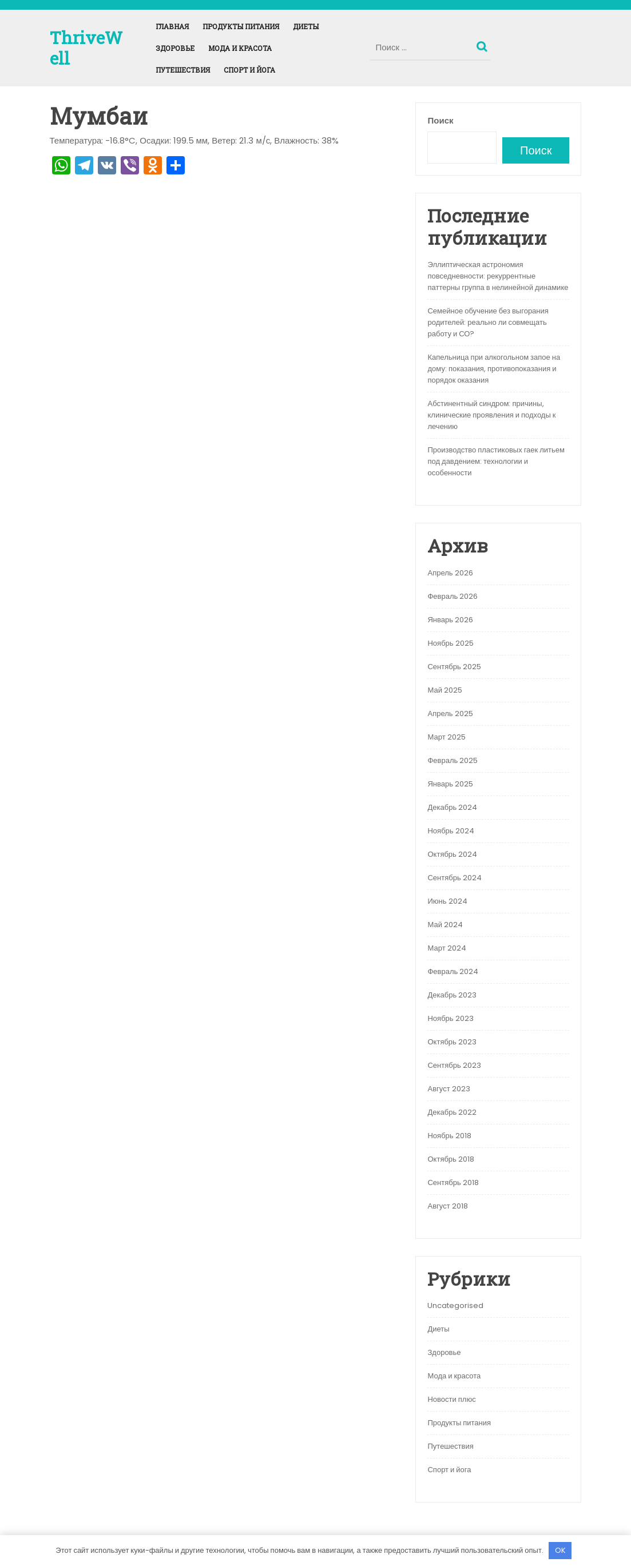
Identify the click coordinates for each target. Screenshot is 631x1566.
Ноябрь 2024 (450, 830)
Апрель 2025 (450, 713)
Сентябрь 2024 (454, 877)
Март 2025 (446, 737)
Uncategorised (455, 1305)
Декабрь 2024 (452, 807)
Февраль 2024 (452, 971)
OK (560, 1550)
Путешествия (183, 69)
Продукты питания (241, 26)
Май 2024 (444, 924)
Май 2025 (444, 690)
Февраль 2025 (452, 760)
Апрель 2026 (450, 572)
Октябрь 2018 (450, 1159)
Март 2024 (446, 948)
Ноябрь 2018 (449, 1135)
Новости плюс (451, 1399)
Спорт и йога (249, 69)
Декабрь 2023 (452, 994)
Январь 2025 (450, 783)
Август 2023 (448, 1088)
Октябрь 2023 (451, 1041)
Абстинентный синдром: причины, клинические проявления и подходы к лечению (491, 415)
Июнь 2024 (447, 901)
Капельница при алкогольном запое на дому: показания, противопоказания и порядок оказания (493, 368)
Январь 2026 (450, 619)
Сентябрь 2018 (452, 1182)
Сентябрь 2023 (454, 1065)
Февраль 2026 (452, 596)
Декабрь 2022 (452, 1112)
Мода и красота (240, 48)
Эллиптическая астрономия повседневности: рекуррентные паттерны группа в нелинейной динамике (497, 276)
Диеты (306, 26)
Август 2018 (447, 1206)
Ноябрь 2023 (450, 1018)
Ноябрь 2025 (450, 643)
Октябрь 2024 (452, 854)
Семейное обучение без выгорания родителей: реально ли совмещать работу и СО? (487, 322)
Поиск (483, 44)
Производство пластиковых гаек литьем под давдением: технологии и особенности (496, 461)
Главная (172, 26)
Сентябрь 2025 (454, 666)
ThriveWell (86, 47)
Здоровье (175, 48)
